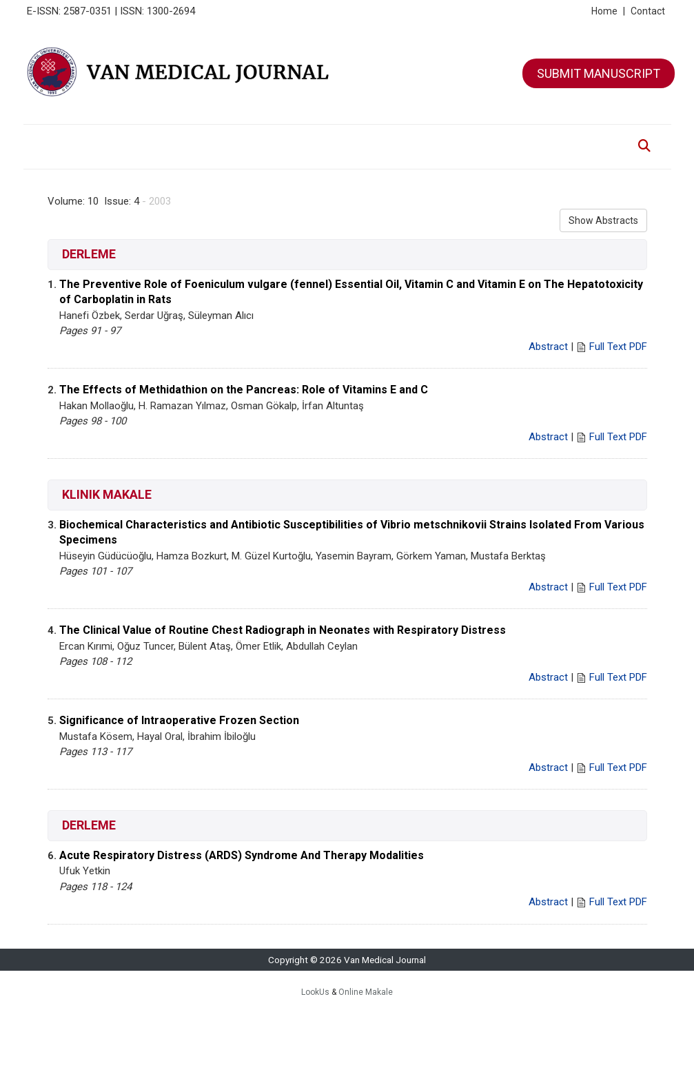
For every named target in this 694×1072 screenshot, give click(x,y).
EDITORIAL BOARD (209, 138)
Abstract (548, 346)
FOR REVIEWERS (407, 138)
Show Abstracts (603, 220)
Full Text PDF (618, 346)
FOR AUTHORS (337, 138)
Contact (648, 11)
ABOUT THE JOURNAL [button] (119, 138)
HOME (52, 138)
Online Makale (365, 992)
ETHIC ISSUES (475, 138)
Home (608, 11)
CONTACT (530, 138)
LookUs (315, 992)
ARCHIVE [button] (277, 138)
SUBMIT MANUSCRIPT (598, 73)
